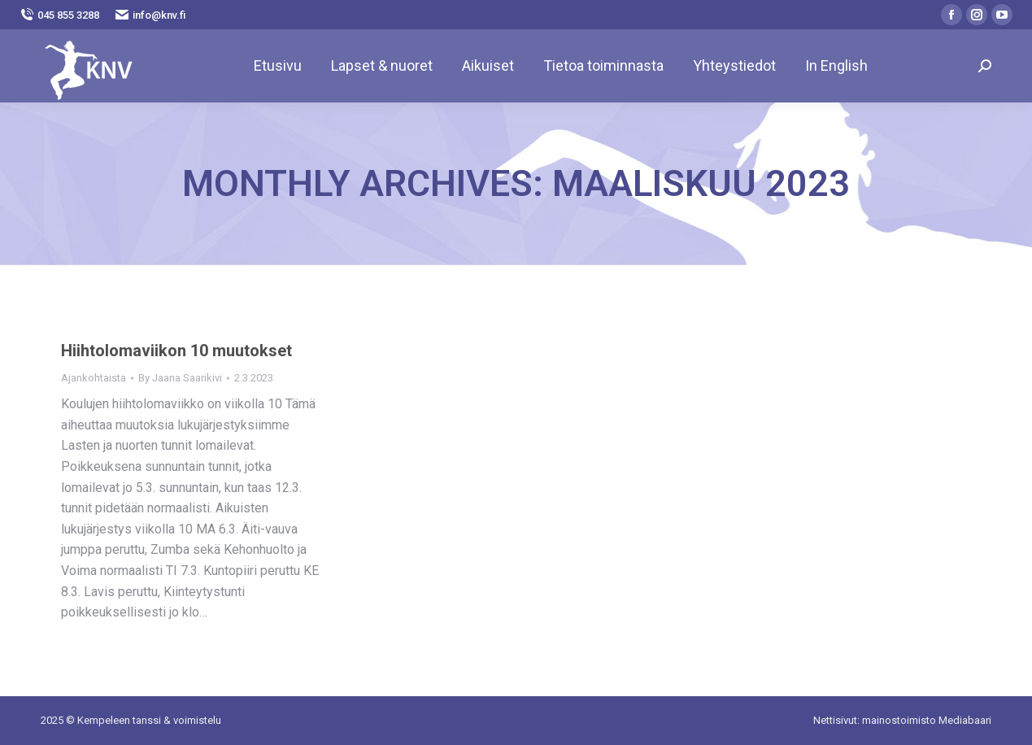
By (180, 378)
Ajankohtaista (93, 378)
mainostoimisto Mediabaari (926, 720)
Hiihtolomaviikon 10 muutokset (176, 350)
